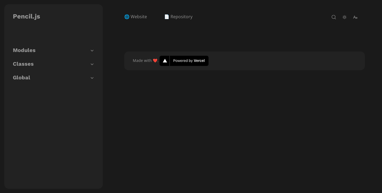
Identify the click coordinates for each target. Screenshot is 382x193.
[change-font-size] (355, 17)
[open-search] (334, 17)
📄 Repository (178, 17)
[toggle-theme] (344, 17)
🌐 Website (135, 17)
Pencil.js (26, 16)
